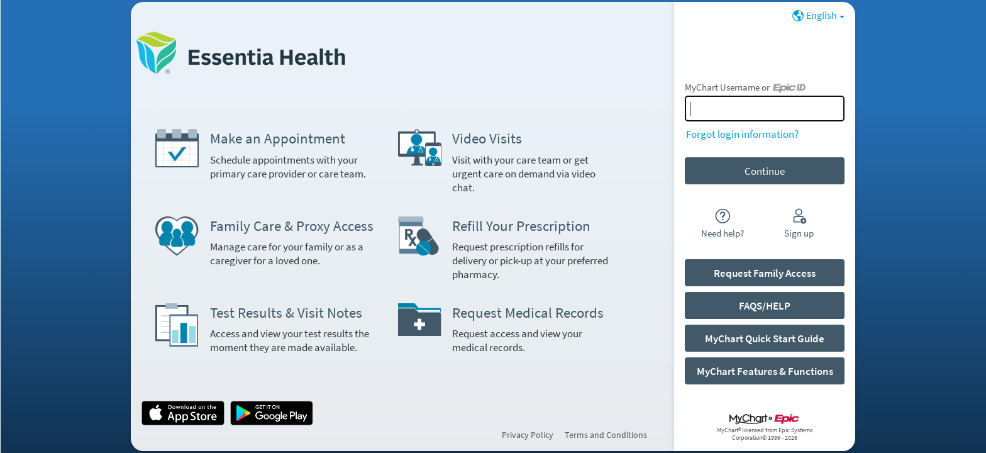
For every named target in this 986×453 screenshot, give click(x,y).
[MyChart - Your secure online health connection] (240, 53)
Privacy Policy (527, 434)
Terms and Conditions (606, 434)
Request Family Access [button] (765, 273)
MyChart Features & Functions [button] (765, 371)
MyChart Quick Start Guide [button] (764, 338)
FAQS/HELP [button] (764, 306)
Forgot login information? (742, 134)
